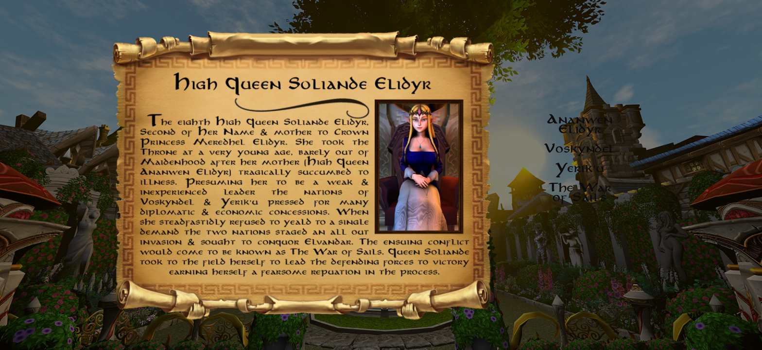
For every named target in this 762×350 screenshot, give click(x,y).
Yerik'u (580, 168)
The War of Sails (580, 192)
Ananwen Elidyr (580, 124)
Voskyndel (580, 148)
